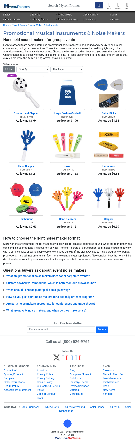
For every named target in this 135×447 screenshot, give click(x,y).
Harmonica (108, 168)
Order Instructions (14, 385)
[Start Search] (99, 5)
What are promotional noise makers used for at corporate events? (48, 279)
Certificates (76, 397)
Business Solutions (67, 19)
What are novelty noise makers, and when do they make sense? (46, 314)
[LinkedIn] (76, 362)
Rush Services (111, 385)
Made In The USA (113, 377)
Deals (113, 14)
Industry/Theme (39, 19)
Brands (114, 19)
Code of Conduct (46, 397)
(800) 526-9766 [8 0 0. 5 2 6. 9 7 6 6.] (76, 345)
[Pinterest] (67, 362)
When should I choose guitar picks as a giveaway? (38, 293)
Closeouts (109, 373)
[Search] (70, 5)
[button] (67, 427)
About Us (42, 373)
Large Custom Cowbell (67, 114)
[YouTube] (80, 362)
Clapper (108, 222)
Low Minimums (112, 381)
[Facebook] (63, 362)
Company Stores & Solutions (80, 379)
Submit (102, 332)
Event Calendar (12, 19)
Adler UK (115, 410)
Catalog (74, 393)
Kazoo (67, 168)
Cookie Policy (45, 385)
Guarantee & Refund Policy (48, 391)
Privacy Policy (45, 377)
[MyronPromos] (16, 6)
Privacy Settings (46, 381)
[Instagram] (72, 362)
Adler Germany (30, 410)
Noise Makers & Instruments (44, 25)
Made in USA (64, 14)
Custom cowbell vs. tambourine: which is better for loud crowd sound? (51, 286)
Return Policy (11, 389)
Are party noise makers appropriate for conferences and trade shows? (50, 307)
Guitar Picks (109, 114)
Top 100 (35, 14)
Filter (9, 69)
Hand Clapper (26, 168)
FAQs (40, 401)
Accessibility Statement (17, 393)
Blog (72, 373)
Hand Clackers (67, 222)
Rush (6, 14)
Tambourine (26, 222)
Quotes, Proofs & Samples (13, 379)
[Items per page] (66, 69)
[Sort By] (32, 69)
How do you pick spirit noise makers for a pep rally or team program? (50, 300)
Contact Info (11, 373)
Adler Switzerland (75, 410)
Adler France (97, 410)
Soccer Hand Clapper (26, 114)
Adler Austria (52, 410)
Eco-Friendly (90, 14)
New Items (89, 19)
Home (6, 25)
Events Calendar (79, 389)
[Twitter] (56, 362)
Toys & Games (19, 25)
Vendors (108, 397)
